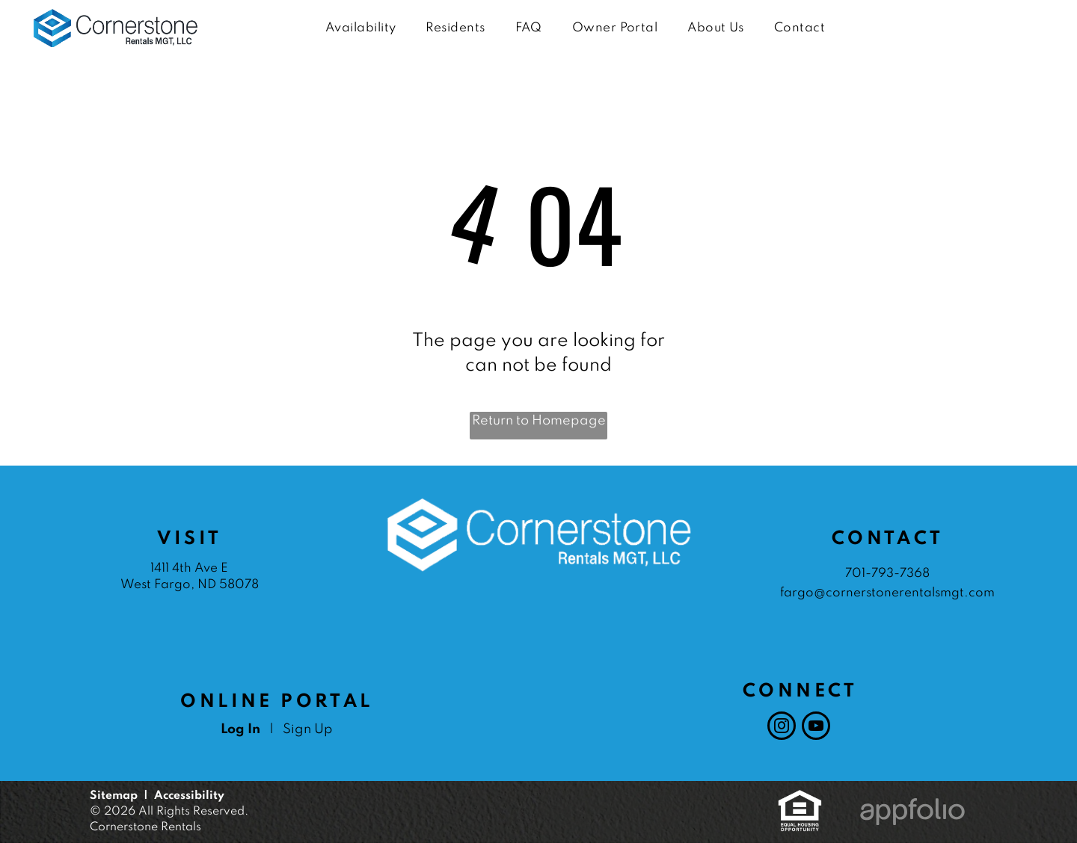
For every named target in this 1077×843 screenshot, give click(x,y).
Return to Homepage (539, 420)
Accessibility (189, 796)
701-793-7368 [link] (887, 573)
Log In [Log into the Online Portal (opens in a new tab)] (240, 729)
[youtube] (816, 727)
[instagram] (781, 727)
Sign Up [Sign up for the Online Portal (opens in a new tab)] (308, 729)
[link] (800, 797)
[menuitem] (360, 28)
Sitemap (114, 796)
